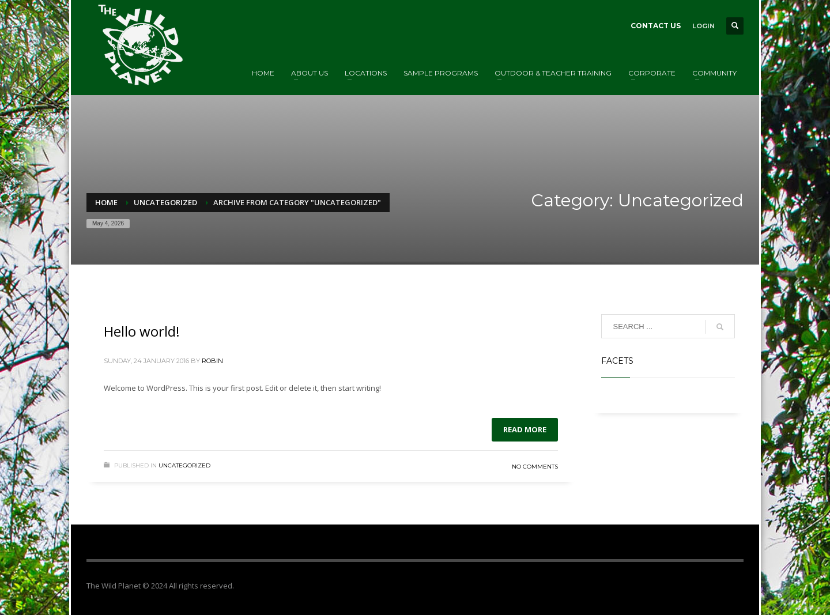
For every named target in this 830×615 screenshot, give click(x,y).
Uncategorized (184, 465)
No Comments (535, 466)
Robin (212, 361)
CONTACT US (656, 25)
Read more (524, 429)
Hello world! (142, 331)
